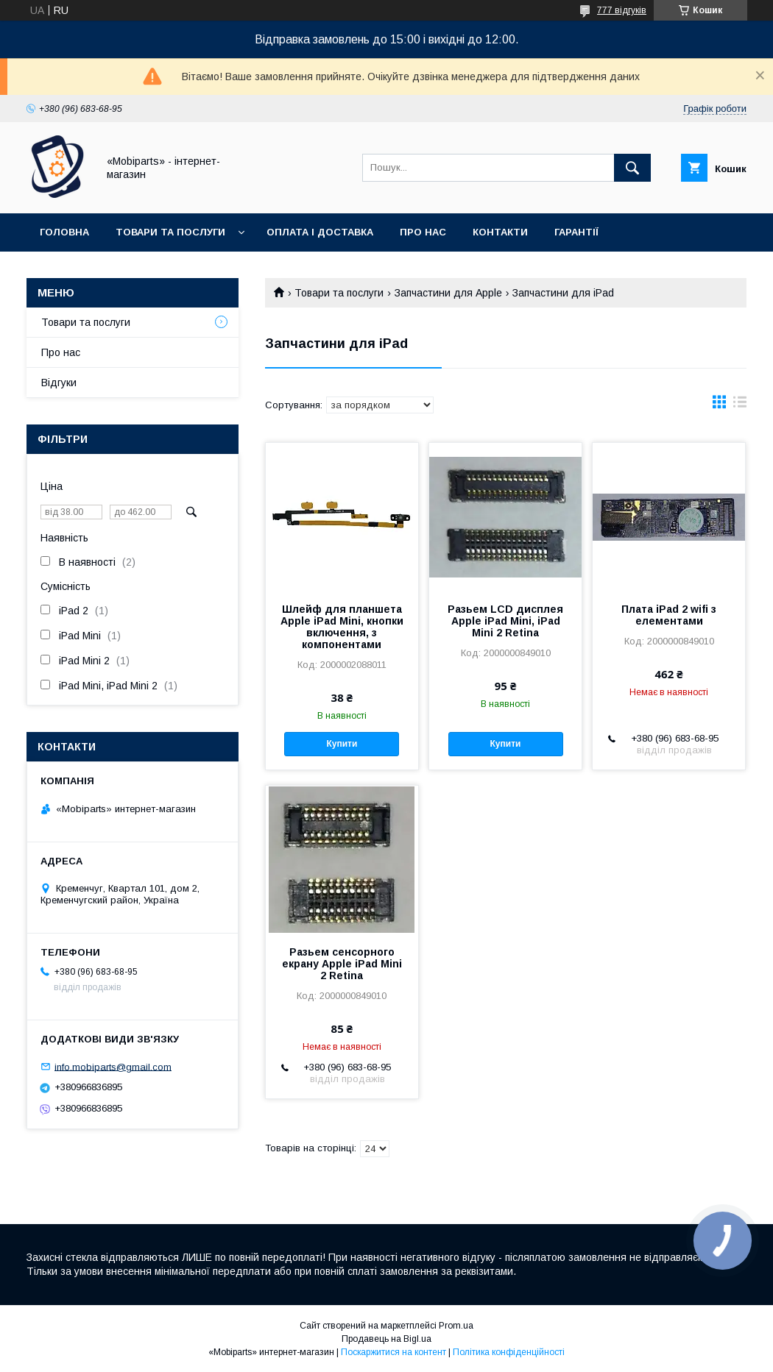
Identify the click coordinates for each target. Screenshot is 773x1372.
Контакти (500, 232)
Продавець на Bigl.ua (386, 1339)
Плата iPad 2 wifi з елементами (668, 615)
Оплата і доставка (320, 232)
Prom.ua (456, 1326)
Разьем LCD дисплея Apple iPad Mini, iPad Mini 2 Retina (505, 621)
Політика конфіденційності (509, 1352)
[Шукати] (632, 168)
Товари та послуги (170, 232)
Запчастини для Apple (448, 293)
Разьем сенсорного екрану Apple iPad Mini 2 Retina (342, 963)
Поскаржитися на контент (393, 1352)
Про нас (423, 232)
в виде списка (739, 405)
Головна (64, 232)
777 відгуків (621, 10)
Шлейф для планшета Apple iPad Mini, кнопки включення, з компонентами (341, 626)
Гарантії (576, 232)
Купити (341, 744)
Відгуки (59, 382)
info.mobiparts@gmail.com (113, 1066)
